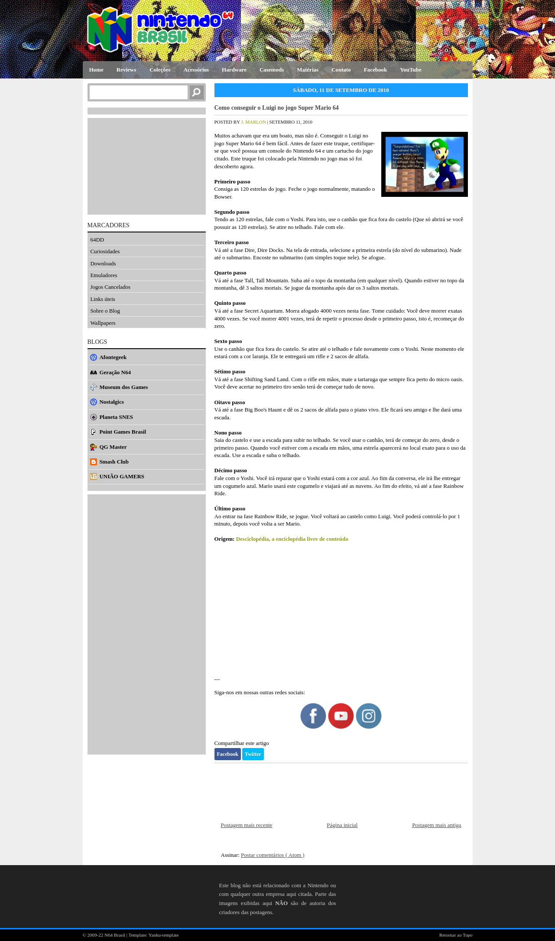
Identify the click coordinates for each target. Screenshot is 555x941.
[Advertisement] (341, 609)
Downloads (103, 263)
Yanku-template (164, 935)
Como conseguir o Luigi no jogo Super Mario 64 (276, 108)
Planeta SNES (116, 417)
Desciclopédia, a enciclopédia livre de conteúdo (292, 539)
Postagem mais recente (247, 825)
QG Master (113, 447)
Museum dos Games (123, 387)
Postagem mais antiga (436, 825)
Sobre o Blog (105, 310)
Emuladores (103, 275)
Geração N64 (115, 372)
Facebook (227, 754)
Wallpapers (102, 323)
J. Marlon (254, 121)
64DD (97, 239)
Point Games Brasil (122, 431)
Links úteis (102, 299)
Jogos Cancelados (110, 287)
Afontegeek (113, 357)
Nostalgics (111, 402)
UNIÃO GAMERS (121, 476)
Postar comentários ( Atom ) (273, 855)
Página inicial (342, 825)
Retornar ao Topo (456, 935)
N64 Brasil (115, 935)
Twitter (253, 754)
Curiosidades (105, 251)
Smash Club (114, 461)
